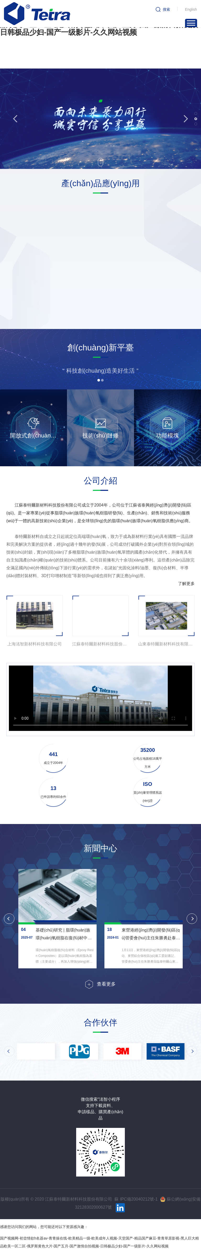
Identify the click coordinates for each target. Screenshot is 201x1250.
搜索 (166, 9)
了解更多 (186, 583)
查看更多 (106, 984)
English (191, 9)
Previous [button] (16, 118)
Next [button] (184, 118)
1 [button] (195, 113)
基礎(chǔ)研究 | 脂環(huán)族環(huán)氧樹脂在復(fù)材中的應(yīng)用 (64, 938)
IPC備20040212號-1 (139, 1199)
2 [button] (195, 118)
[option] (43, 245)
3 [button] (195, 124)
